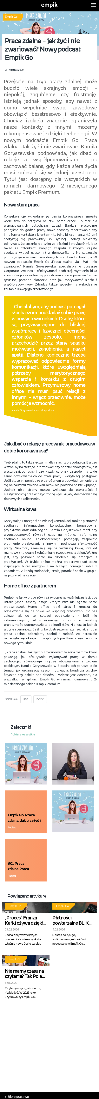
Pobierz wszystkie (23, 733)
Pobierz (12, 826)
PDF (25, 698)
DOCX (40, 698)
